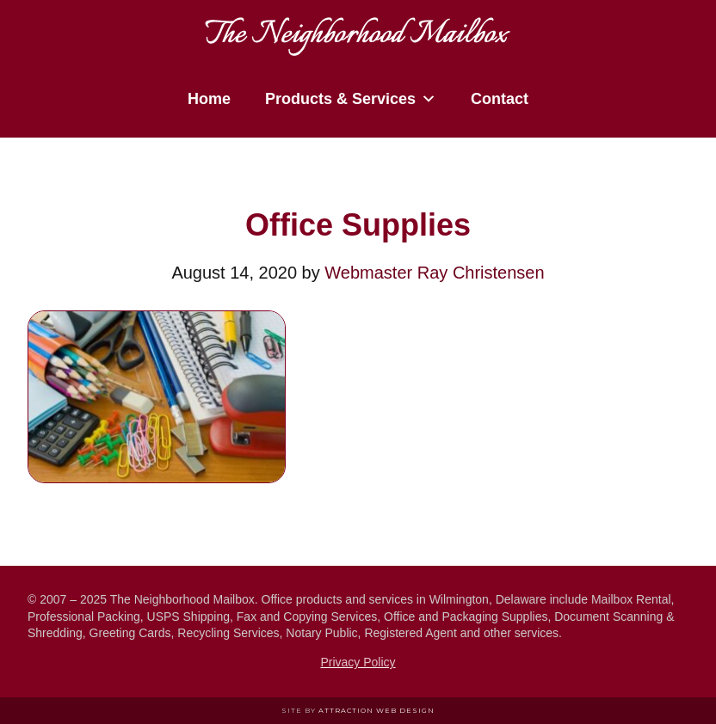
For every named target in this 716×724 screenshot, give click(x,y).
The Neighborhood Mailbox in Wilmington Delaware (358, 30)
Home (209, 98)
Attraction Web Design (376, 710)
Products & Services (350, 98)
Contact (499, 98)
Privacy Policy (357, 662)
